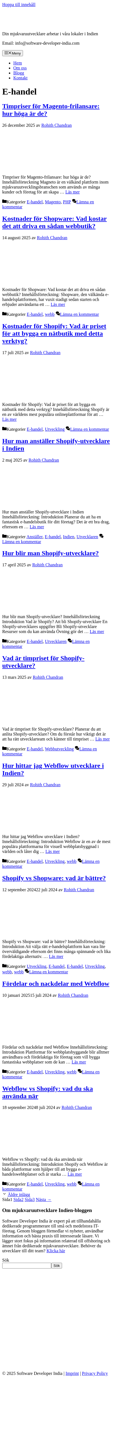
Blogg (18, 73)
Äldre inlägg (19, 1194)
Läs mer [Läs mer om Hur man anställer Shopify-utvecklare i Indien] (37, 526)
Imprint (72, 1373)
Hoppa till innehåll (18, 4)
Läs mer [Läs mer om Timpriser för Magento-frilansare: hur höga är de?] (72, 192)
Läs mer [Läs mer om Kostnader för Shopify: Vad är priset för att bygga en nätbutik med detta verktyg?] (9, 419)
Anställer (35, 536)
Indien (68, 536)
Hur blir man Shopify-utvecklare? (50, 553)
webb (50, 314)
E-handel (35, 202)
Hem (17, 63)
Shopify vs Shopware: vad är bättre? (54, 878)
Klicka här (56, 1250)
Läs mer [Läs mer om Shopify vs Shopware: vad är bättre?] (56, 956)
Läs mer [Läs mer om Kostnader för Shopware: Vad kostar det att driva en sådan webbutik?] (58, 304)
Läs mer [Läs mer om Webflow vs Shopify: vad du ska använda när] (75, 1174)
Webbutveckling (59, 749)
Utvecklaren (87, 536)
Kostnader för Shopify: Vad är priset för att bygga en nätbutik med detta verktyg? (54, 333)
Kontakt (20, 78)
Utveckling (55, 429)
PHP (67, 202)
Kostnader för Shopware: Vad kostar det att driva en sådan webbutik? (54, 222)
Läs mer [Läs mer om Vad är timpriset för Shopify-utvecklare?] (102, 739)
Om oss (20, 68)
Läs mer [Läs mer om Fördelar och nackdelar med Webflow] (79, 1062)
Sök (5, 1260)
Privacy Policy (95, 1373)
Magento (53, 202)
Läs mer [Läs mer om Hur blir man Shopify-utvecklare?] (97, 631)
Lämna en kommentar (79, 314)
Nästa (43, 1199)
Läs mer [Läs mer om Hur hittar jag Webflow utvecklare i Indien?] (52, 851)
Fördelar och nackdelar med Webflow (55, 983)
